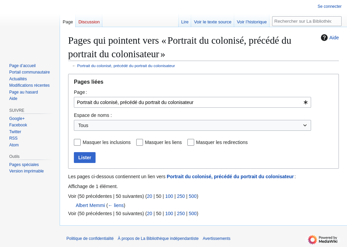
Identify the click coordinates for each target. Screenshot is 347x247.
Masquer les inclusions (107, 142)
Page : (80, 92)
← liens (116, 205)
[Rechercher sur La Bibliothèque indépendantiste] (307, 21)
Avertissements (216, 238)
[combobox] (192, 102)
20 (149, 196)
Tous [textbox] (83, 125)
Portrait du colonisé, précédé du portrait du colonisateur (126, 65)
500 (193, 196)
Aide (329, 37)
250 (181, 196)
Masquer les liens (163, 142)
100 (169, 196)
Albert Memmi (90, 205)
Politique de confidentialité (90, 238)
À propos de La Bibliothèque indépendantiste (158, 238)
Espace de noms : (93, 115)
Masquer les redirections (222, 142)
